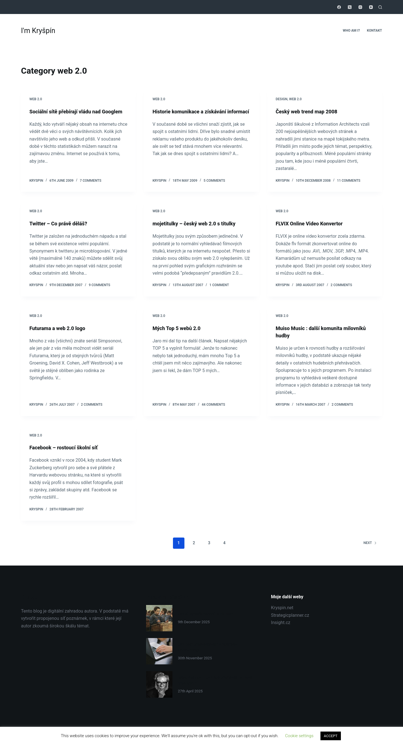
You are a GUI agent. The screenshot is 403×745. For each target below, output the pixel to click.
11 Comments (348, 181)
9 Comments (99, 285)
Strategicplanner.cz (290, 615)
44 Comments (213, 405)
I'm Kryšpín (38, 31)
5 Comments (214, 181)
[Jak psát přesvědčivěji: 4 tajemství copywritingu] (159, 651)
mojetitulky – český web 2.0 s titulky (199, 223)
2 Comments (341, 285)
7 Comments (90, 181)
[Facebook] (339, 7)
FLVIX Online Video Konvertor (313, 223)
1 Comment (219, 285)
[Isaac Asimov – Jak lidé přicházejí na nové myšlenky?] (159, 684)
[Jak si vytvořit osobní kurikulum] (159, 618)
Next (370, 543)
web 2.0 (35, 99)
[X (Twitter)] (350, 7)
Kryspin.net (282, 607)
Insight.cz (280, 622)
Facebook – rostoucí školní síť (67, 447)
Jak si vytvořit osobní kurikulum (207, 613)
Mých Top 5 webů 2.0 (179, 328)
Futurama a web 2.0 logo (60, 328)
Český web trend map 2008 (310, 111)
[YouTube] (371, 7)
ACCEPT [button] (331, 736)
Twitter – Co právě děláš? (61, 223)
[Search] (380, 7)
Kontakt (374, 30)
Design (281, 99)
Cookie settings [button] (299, 735)
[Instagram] (360, 7)
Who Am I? (351, 30)
